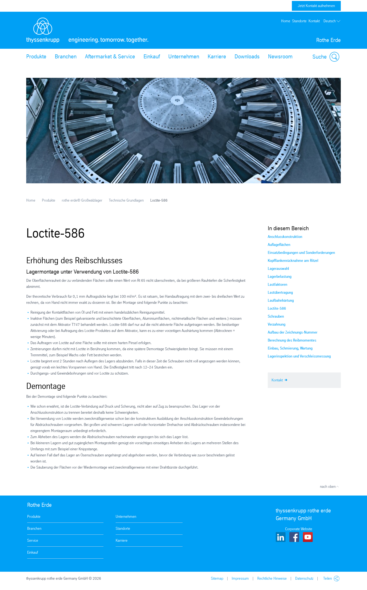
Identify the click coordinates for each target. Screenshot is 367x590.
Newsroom (280, 56)
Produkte (36, 56)
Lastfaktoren (277, 284)
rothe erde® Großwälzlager (82, 200)
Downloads (247, 56)
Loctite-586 (277, 308)
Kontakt (314, 21)
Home (285, 21)
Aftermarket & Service (110, 56)
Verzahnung (276, 324)
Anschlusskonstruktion (285, 236)
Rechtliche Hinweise (272, 578)
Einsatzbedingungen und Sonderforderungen (301, 252)
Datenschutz (304, 578)
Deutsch (332, 21)
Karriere (217, 56)
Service (32, 540)
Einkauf (151, 56)
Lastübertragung (280, 292)
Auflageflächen (279, 244)
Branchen (66, 56)
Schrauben (276, 316)
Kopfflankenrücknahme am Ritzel (293, 260)
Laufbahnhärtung (281, 300)
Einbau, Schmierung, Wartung (290, 348)
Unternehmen (183, 56)
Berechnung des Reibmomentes (292, 340)
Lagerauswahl (278, 268)
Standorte (299, 21)
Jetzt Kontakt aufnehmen (316, 6)
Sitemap (217, 578)
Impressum (240, 578)
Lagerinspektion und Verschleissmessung (299, 356)
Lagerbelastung (279, 276)
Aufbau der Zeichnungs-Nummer (292, 332)
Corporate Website (298, 529)
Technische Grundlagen (126, 200)
